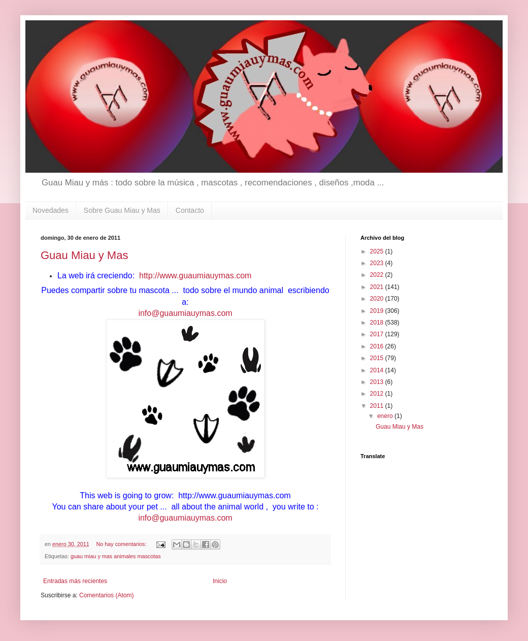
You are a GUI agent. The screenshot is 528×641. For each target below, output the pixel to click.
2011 (377, 405)
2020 (377, 298)
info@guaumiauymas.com (185, 313)
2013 (377, 382)
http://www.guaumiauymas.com (194, 275)
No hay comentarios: (122, 544)
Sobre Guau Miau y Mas (122, 210)
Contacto (190, 210)
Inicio (220, 581)
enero (385, 416)
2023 (377, 263)
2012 (377, 393)
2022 (377, 274)
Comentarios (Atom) (106, 595)
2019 (377, 310)
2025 (377, 251)
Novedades (50, 210)
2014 (377, 370)
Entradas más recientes (75, 581)
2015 (377, 358)
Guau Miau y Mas (84, 255)
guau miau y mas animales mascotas (116, 556)
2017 (377, 334)
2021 (377, 287)
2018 (377, 322)
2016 (377, 346)
